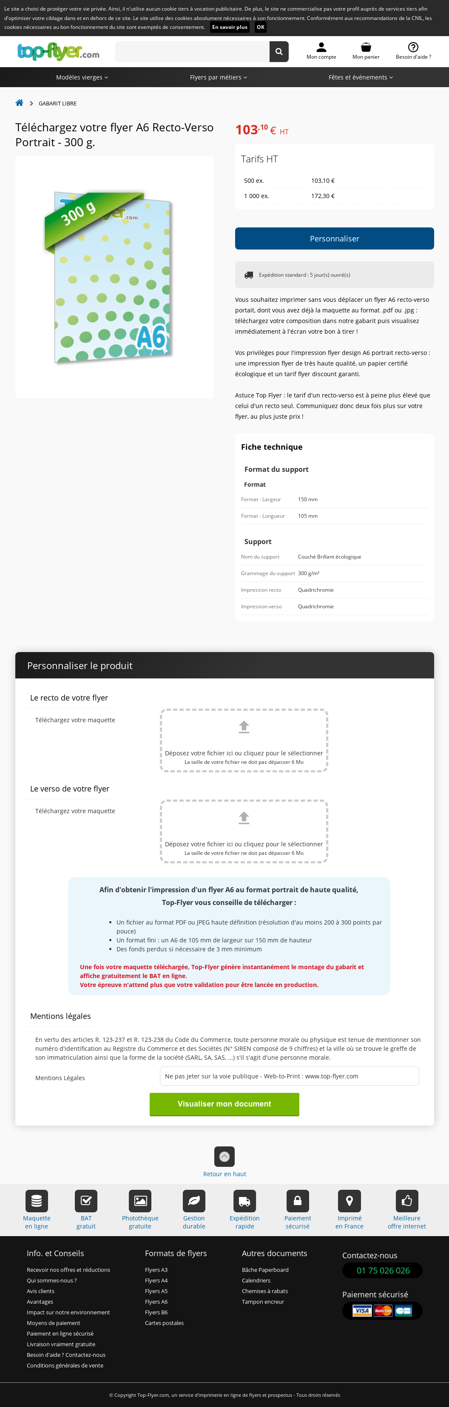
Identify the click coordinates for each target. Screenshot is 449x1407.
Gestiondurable (194, 1210)
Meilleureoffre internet (407, 1210)
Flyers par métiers (218, 77)
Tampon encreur (263, 1301)
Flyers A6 (156, 1301)
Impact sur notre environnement (68, 1312)
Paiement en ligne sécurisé (60, 1333)
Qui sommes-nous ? (52, 1280)
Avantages (40, 1301)
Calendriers (256, 1280)
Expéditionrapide (245, 1210)
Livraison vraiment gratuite (61, 1344)
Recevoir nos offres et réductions (68, 1270)
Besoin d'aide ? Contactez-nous (66, 1355)
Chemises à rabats (265, 1291)
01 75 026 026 (383, 1270)
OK (260, 27)
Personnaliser (334, 238)
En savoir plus (229, 27)
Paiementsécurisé (297, 1210)
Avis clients (40, 1291)
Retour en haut (224, 1162)
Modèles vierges (82, 77)
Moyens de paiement (53, 1323)
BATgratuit (86, 1210)
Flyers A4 (156, 1280)
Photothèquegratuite (140, 1210)
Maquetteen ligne (37, 1210)
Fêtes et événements (361, 77)
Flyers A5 (156, 1291)
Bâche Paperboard (265, 1270)
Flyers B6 (156, 1312)
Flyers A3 (156, 1270)
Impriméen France (349, 1210)
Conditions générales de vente (65, 1365)
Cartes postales (164, 1323)
